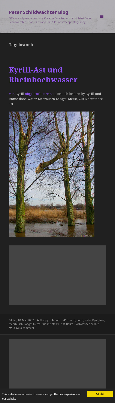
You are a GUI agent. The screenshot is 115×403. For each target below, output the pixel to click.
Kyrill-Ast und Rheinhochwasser (43, 74)
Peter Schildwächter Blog (38, 12)
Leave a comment (23, 328)
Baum (69, 324)
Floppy (44, 320)
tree (101, 320)
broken (95, 324)
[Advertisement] (57, 275)
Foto (57, 320)
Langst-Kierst (32, 324)
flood (80, 320)
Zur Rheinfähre (51, 324)
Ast (63, 324)
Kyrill (20, 93)
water (88, 320)
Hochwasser (82, 324)
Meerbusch (16, 324)
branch (71, 320)
